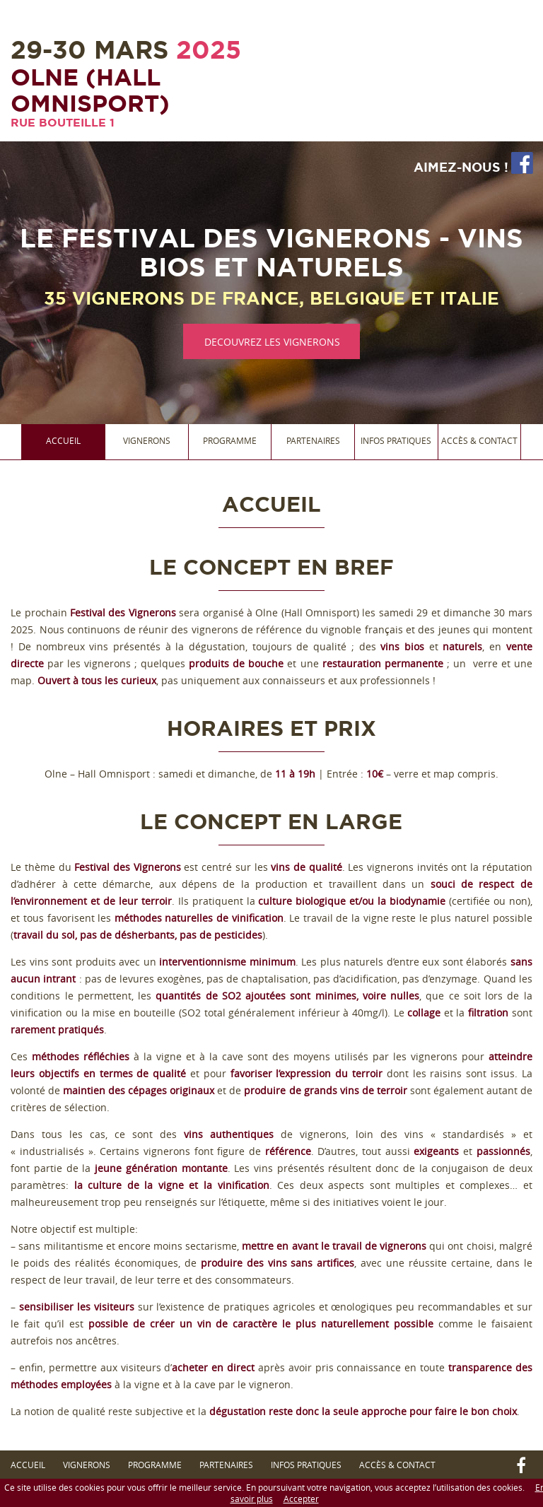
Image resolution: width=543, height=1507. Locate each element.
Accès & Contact (479, 440)
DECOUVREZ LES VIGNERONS (272, 341)
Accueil (63, 440)
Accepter (301, 1498)
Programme (230, 440)
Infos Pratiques (396, 440)
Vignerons (146, 440)
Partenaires (313, 440)
